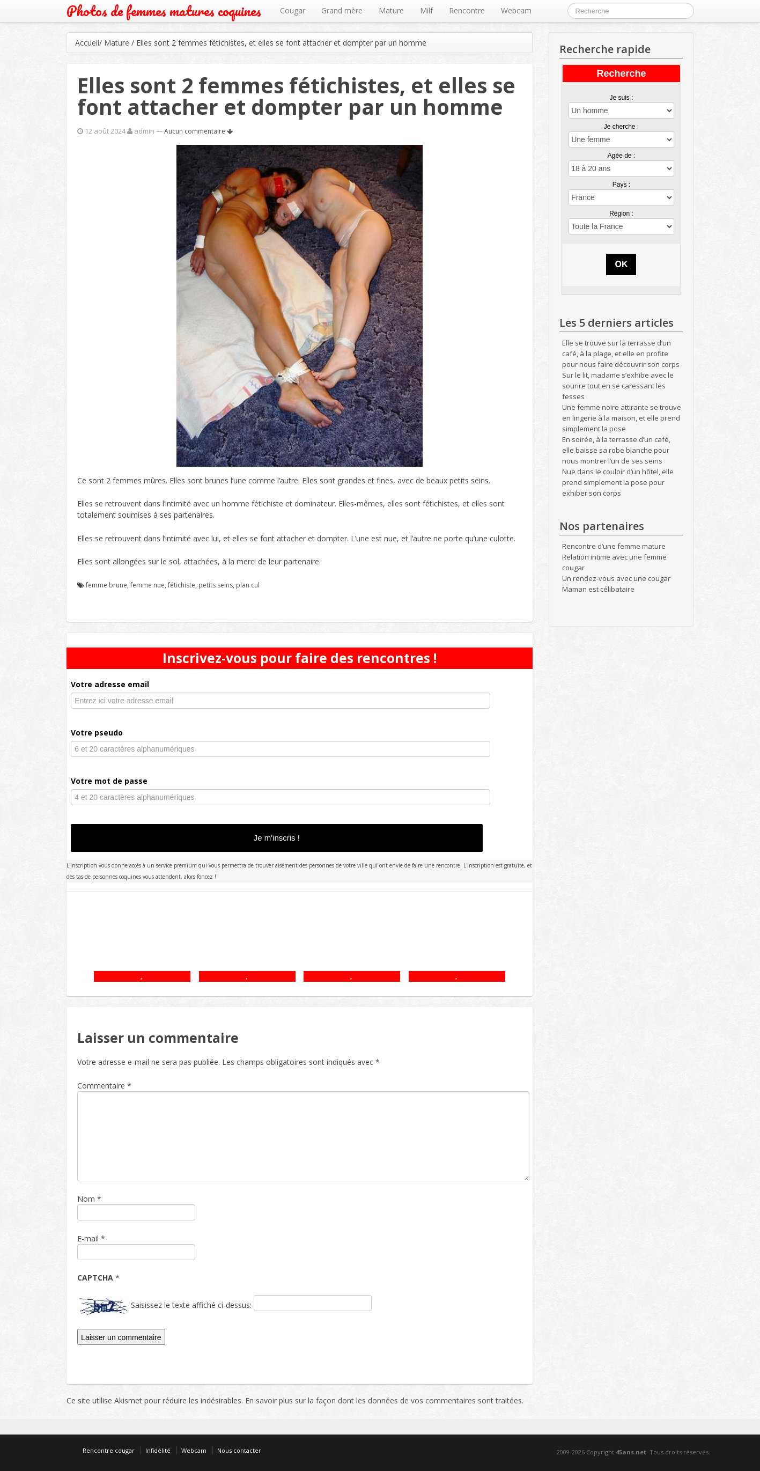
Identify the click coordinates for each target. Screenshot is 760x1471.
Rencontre (467, 10)
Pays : (621, 184)
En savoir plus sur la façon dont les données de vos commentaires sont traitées (383, 1400)
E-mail (88, 1238)
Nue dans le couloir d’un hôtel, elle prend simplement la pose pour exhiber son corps (618, 482)
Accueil (87, 43)
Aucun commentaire (198, 131)
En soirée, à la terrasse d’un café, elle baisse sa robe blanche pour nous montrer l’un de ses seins (616, 450)
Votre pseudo (97, 732)
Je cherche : (621, 126)
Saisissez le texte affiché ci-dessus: (191, 1305)
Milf (426, 10)
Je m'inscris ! (277, 837)
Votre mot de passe (109, 781)
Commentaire (104, 1085)
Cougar (292, 10)
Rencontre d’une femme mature (614, 546)
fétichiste (181, 585)
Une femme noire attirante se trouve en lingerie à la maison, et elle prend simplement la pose (621, 417)
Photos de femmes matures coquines (164, 11)
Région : (621, 213)
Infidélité (158, 1450)
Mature (391, 10)
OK (621, 264)
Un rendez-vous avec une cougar (616, 578)
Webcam (516, 10)
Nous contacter (239, 1450)
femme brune (106, 585)
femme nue (147, 585)
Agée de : (621, 155)
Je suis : (621, 97)
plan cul (248, 585)
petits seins (215, 585)
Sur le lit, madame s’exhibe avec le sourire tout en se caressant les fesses (618, 385)
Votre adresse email (110, 684)
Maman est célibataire (598, 589)
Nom (86, 1199)
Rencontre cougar (109, 1450)
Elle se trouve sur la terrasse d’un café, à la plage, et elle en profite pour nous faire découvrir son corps (621, 353)
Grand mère (342, 10)
